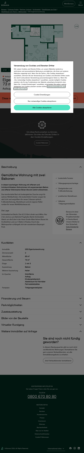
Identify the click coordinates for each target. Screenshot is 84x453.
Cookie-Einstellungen (42, 95)
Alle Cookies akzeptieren (42, 107)
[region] (42, 87)
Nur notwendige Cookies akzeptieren (42, 101)
